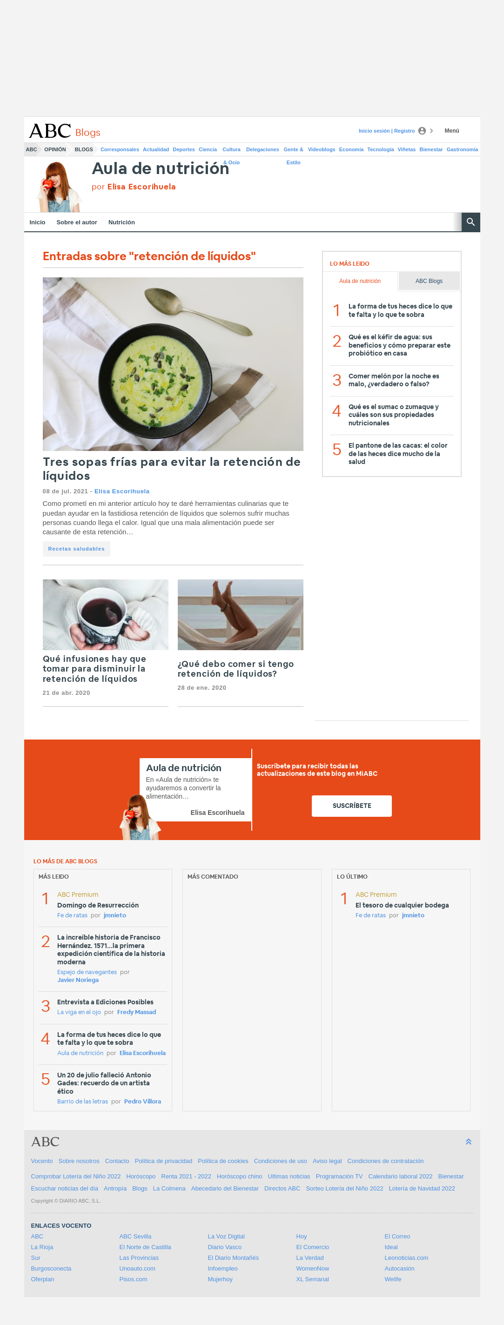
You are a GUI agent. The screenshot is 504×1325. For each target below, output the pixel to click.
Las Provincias (139, 1258)
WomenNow (312, 1268)
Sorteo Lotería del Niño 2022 (344, 1188)
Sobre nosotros (79, 1160)
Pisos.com (134, 1279)
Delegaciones (262, 149)
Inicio (38, 222)
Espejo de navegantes (87, 972)
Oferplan (42, 1279)
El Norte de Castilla (145, 1247)
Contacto (117, 1160)
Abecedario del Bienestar (225, 1188)
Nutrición (121, 222)
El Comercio (312, 1247)
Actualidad (156, 149)
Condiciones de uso (280, 1160)
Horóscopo (140, 1176)
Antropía (115, 1188)
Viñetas (407, 149)
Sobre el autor (76, 222)
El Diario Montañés (233, 1258)
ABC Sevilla (136, 1236)
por (134, 187)
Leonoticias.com (407, 1258)
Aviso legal (327, 1160)
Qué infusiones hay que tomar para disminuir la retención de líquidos (95, 669)
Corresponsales (120, 149)
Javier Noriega (78, 980)
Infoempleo (223, 1268)
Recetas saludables (76, 549)
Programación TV (339, 1176)
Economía (351, 149)
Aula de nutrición (161, 169)
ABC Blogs (429, 281)
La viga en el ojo (79, 1012)
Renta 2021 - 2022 (186, 1176)
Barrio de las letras (82, 1102)
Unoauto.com (137, 1268)
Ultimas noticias (289, 1176)
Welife (393, 1279)
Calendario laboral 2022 (401, 1176)
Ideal (391, 1247)
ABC (31, 149)
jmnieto (115, 916)
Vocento (42, 1160)
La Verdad (310, 1258)
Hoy (301, 1236)
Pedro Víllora (142, 1102)
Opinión (55, 149)
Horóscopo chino (239, 1176)
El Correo (397, 1236)
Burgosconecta (51, 1268)
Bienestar (431, 149)
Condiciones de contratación (386, 1160)
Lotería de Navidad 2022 (422, 1188)
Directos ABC (282, 1188)
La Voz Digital (226, 1236)
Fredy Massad (136, 1012)
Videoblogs (322, 149)
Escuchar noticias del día (65, 1188)
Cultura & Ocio (231, 151)
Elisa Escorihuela (122, 491)
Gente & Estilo (293, 151)
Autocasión (400, 1268)
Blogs (84, 149)
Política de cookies (223, 1160)
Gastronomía (462, 149)
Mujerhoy (220, 1279)
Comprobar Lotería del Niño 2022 (76, 1176)
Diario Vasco (225, 1247)
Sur (35, 1258)
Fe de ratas (72, 916)
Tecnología (380, 149)
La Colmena (169, 1188)
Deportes (184, 149)
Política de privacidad (164, 1160)
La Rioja (42, 1247)
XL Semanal (312, 1279)
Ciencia (208, 149)
